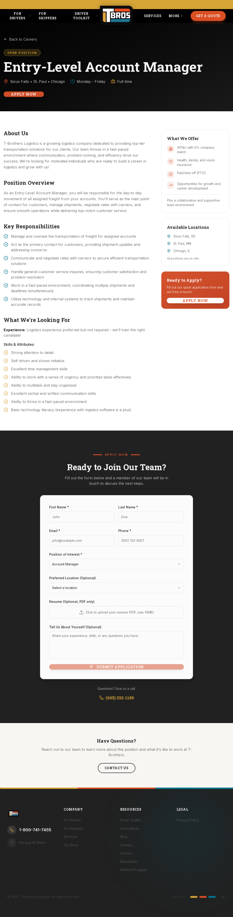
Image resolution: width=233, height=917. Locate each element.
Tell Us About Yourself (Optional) (75, 630)
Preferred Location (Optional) (72, 581)
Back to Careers (20, 42)
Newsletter (128, 864)
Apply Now (24, 96)
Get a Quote (208, 16)
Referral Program (133, 873)
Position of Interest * (65, 557)
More (176, 16)
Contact (126, 856)
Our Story (71, 848)
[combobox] (116, 567)
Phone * (124, 534)
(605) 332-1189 (116, 701)
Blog (123, 840)
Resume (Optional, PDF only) (71, 605)
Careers (126, 848)
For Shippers (48, 15)
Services (153, 16)
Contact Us (117, 768)
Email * (54, 534)
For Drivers (20, 15)
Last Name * (128, 510)
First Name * (59, 510)
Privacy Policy (188, 823)
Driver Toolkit (85, 15)
